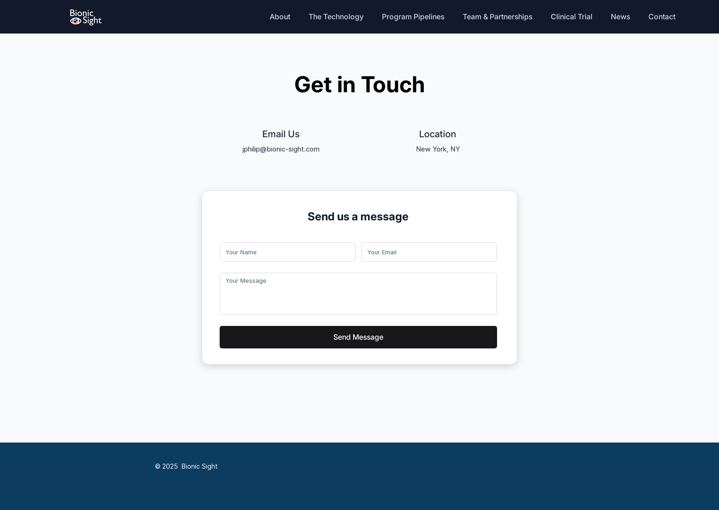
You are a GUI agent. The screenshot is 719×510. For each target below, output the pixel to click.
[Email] (427, 252)
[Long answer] (358, 294)
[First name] (285, 252)
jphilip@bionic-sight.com (281, 149)
